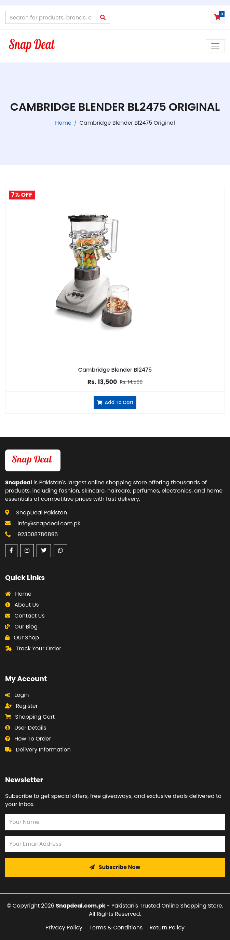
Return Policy (167, 927)
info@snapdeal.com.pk (48, 523)
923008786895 (37, 534)
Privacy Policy (63, 927)
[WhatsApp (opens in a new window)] (60, 550)
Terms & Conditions (116, 927)
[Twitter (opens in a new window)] (44, 550)
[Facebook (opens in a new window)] (11, 550)
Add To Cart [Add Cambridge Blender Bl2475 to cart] (115, 402)
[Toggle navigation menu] (215, 46)
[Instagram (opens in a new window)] (27, 550)
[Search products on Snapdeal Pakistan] (50, 17)
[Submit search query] (103, 17)
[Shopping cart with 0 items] (217, 17)
